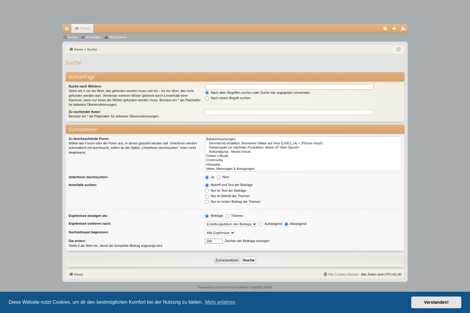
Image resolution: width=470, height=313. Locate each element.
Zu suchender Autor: (85, 112)
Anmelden (93, 37)
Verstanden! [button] (436, 302)
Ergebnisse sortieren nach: (90, 223)
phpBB (219, 287)
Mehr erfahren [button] (220, 302)
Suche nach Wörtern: (85, 86)
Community (303, 160)
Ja (209, 177)
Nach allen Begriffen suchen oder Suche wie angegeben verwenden (257, 92)
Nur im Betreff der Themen (227, 196)
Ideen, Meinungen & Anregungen (303, 169)
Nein (223, 177)
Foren (85, 28)
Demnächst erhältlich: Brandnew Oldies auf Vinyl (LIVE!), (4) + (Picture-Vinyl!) (303, 143)
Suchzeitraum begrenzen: (89, 232)
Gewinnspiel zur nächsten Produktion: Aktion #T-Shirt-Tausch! (303, 148)
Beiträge (214, 215)
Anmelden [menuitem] (395, 29)
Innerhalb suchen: (83, 185)
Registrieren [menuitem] (404, 29)
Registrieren (118, 37)
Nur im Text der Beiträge (225, 190)
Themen (234, 215)
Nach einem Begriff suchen (227, 98)
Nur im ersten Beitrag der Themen (232, 201)
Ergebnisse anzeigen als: (88, 215)
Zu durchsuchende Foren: (89, 138)
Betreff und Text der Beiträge (229, 185)
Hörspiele (303, 165)
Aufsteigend (270, 224)
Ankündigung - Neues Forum (303, 152)
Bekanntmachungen (303, 139)
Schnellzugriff (68, 29)
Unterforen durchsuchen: (88, 177)
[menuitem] (385, 28)
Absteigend (295, 224)
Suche (72, 37)
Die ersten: (77, 241)
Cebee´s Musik (303, 156)
